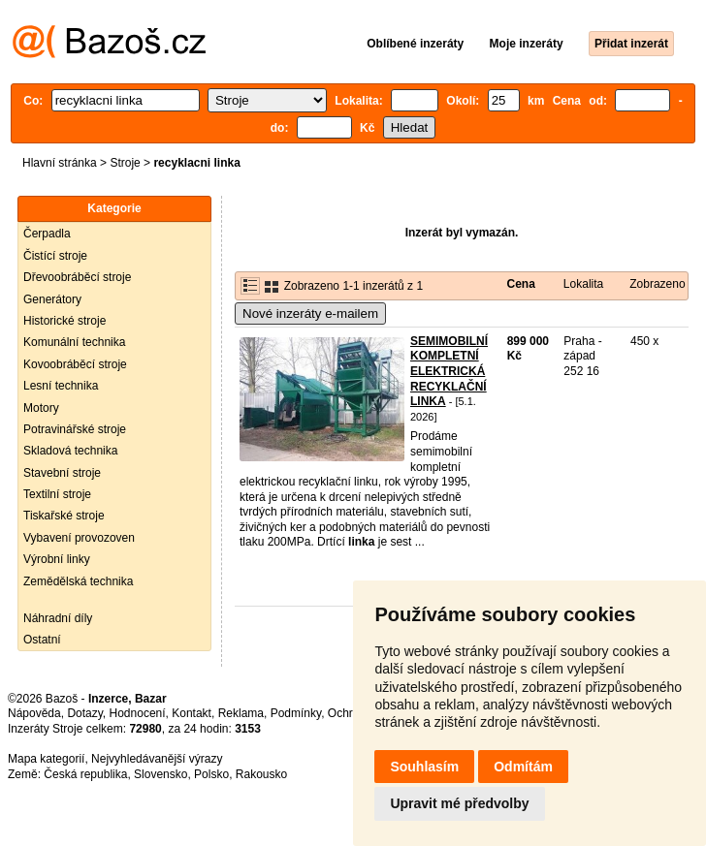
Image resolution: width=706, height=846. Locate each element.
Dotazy (84, 713)
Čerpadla (47, 233)
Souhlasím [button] (424, 766)
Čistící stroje (55, 256)
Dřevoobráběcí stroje (77, 277)
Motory (41, 408)
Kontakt (191, 713)
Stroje (125, 163)
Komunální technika (74, 342)
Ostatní (42, 639)
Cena (520, 284)
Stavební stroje (62, 473)
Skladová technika (70, 450)
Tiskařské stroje (64, 515)
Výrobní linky (56, 559)
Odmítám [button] (523, 766)
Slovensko (160, 774)
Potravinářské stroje (74, 429)
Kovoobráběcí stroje (75, 364)
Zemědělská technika (78, 581)
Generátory (52, 299)
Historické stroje (64, 321)
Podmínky (296, 713)
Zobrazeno (657, 284)
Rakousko (261, 774)
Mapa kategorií (46, 759)
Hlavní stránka (59, 163)
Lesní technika (60, 385)
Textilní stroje (57, 494)
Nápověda (34, 713)
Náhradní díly (57, 618)
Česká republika (85, 774)
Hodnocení (138, 713)
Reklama (241, 713)
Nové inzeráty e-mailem (310, 313)
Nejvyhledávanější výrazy (156, 759)
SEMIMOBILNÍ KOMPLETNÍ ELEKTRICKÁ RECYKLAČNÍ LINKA (449, 371)
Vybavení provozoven (79, 538)
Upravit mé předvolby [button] (459, 803)
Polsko (211, 774)
